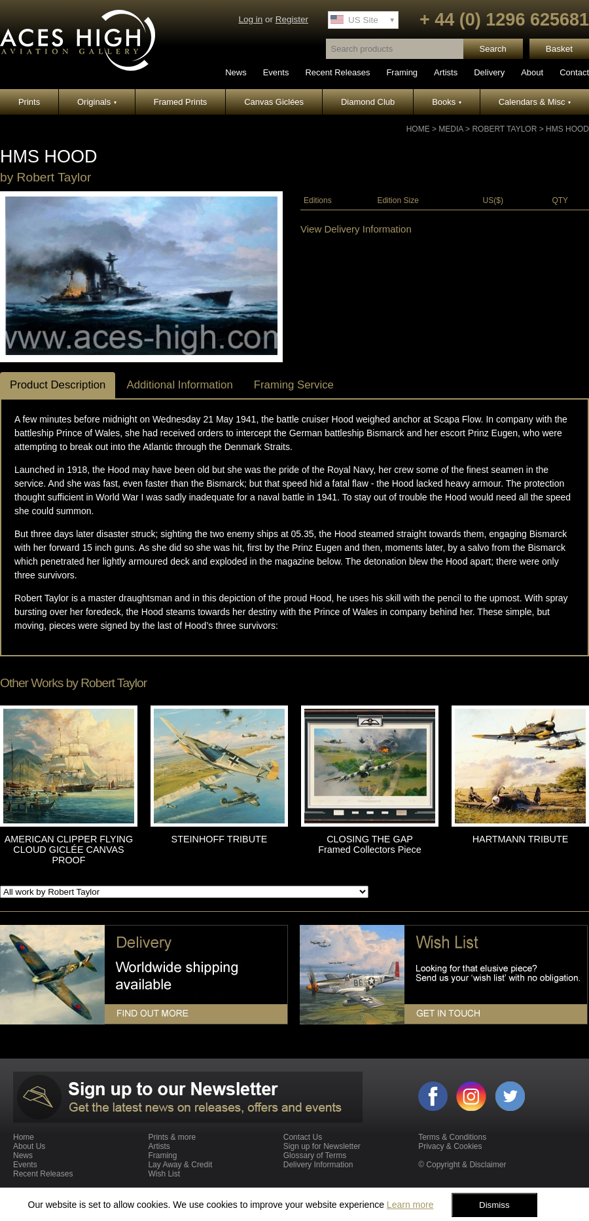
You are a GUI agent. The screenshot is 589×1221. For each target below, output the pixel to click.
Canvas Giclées (274, 102)
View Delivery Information (356, 229)
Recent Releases (337, 72)
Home (418, 129)
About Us (29, 1146)
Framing (402, 72)
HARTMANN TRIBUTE (521, 839)
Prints (29, 102)
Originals (96, 102)
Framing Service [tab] (294, 385)
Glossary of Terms (314, 1155)
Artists (445, 72)
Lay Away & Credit (180, 1164)
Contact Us (302, 1137)
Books (446, 102)
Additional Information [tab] (179, 385)
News (236, 72)
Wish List (164, 1173)
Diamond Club (368, 102)
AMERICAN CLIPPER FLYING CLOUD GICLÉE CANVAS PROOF (69, 849)
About (532, 72)
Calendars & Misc (535, 102)
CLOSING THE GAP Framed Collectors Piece (369, 844)
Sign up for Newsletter (322, 1146)
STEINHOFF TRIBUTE (219, 839)
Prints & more (172, 1137)
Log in (250, 19)
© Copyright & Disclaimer (462, 1164)
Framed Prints (180, 102)
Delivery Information (318, 1164)
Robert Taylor (504, 129)
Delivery (489, 72)
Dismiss (494, 1205)
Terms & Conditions (452, 1137)
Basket (559, 49)
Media (450, 129)
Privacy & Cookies (450, 1146)
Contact (574, 72)
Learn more (410, 1204)
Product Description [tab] (57, 385)
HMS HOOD (567, 129)
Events (276, 72)
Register (292, 19)
